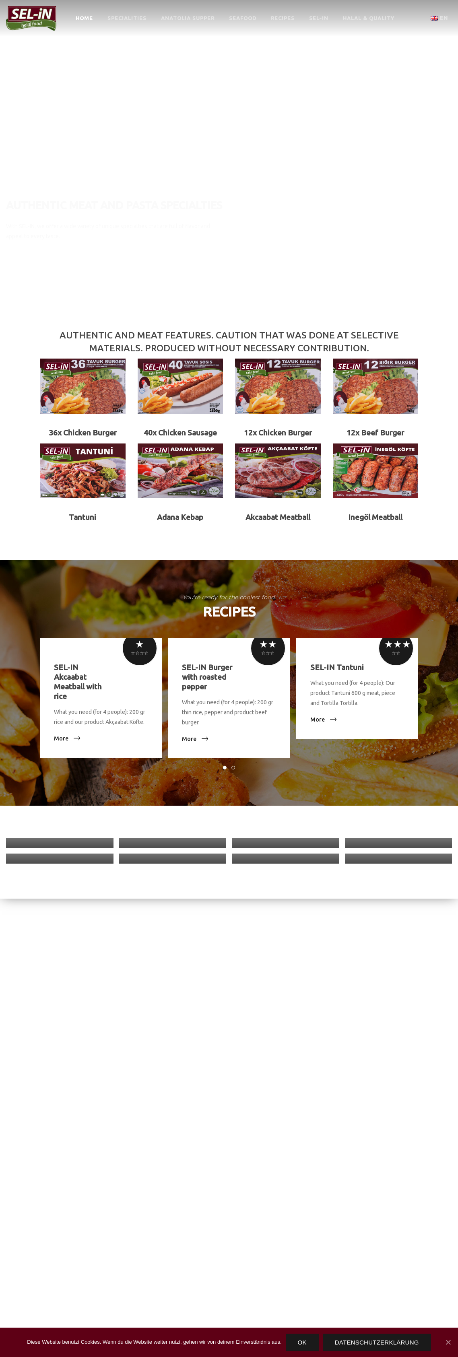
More (61, 738)
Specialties (38, 261)
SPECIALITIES (126, 18)
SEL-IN (318, 18)
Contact (114, 261)
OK (302, 1342)
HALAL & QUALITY (368, 18)
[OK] (448, 1342)
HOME (84, 18)
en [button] (439, 18)
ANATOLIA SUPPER (188, 18)
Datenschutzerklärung (377, 1342)
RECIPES (283, 18)
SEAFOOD (242, 18)
